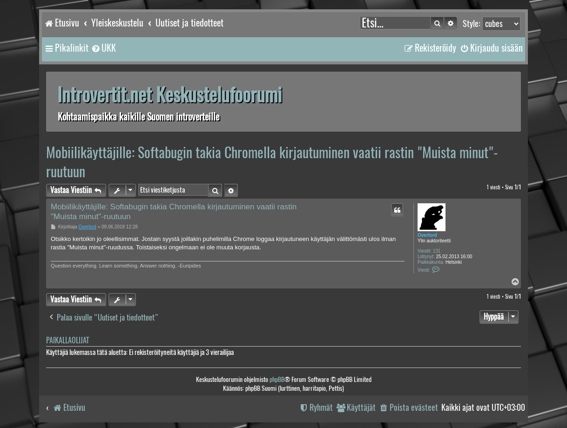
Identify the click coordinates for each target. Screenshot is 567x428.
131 (437, 251)
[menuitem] (103, 48)
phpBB (277, 379)
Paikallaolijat (67, 340)
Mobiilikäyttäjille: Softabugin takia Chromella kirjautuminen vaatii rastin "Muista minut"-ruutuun (272, 162)
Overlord (427, 235)
